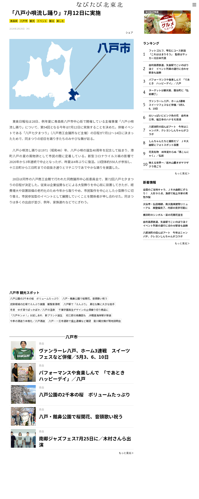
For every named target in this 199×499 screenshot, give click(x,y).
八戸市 (23, 21)
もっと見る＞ (126, 453)
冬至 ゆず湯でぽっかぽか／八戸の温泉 (32, 310)
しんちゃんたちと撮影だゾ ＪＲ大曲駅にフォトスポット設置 (169, 142)
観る (51, 21)
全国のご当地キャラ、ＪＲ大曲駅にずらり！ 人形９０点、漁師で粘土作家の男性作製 (165, 192)
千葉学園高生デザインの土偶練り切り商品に (83, 310)
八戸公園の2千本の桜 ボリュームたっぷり (34, 298)
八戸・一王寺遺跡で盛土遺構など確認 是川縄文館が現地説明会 (85, 321)
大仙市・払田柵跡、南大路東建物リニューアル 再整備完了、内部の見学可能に (165, 205)
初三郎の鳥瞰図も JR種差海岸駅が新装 (88, 315)
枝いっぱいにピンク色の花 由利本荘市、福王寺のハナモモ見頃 (169, 116)
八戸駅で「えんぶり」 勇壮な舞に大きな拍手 (89, 304)
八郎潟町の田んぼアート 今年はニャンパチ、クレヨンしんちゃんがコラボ (168, 129)
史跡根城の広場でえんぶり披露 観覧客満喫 (35, 304)
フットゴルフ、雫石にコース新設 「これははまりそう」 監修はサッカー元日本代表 (168, 53)
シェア (129, 32)
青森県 (14, 21)
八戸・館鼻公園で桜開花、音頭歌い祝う (84, 298)
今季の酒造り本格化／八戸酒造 (27, 321)
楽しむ (60, 21)
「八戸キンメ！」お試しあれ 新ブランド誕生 (36, 315)
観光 (32, 21)
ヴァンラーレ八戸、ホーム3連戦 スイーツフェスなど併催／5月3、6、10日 (168, 103)
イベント (42, 21)
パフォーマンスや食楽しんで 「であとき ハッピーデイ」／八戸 (169, 80)
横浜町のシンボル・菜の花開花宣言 (163, 214)
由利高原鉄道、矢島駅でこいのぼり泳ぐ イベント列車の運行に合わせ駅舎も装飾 (169, 67)
